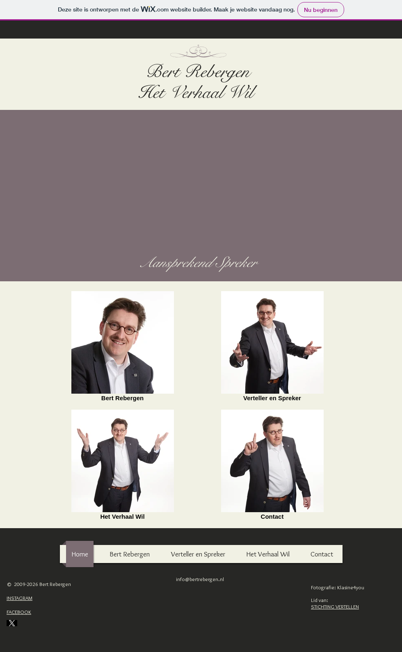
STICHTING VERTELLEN (335, 606)
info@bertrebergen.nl (200, 579)
